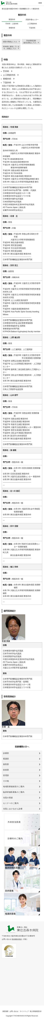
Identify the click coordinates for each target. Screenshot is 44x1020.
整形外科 (12, 19)
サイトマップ (24, 1011)
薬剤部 (6, 764)
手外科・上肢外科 (11, 24)
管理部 (6, 775)
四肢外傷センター (32, 19)
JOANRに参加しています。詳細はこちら (11, 47)
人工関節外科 (32, 24)
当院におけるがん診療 (12, 809)
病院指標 (5, 1011)
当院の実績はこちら (11, 42)
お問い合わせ (14, 1011)
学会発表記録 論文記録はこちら (31, 42)
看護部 (6, 759)
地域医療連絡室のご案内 (13, 787)
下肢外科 (32, 28)
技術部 (6, 770)
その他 (6, 781)
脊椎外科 (12, 28)
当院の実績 (8, 798)
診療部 (6, 753)
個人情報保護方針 (36, 1011)
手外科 (7, 71)
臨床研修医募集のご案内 (13, 792)
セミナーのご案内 (11, 803)
